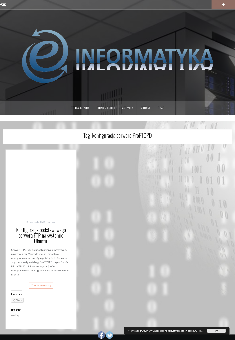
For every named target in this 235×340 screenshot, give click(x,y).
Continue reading (41, 285)
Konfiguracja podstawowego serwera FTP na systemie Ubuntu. (41, 235)
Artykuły (127, 108)
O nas (161, 108)
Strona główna (80, 108)
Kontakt (145, 108)
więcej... (199, 331)
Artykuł (52, 222)
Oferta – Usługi (106, 108)
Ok (216, 331)
